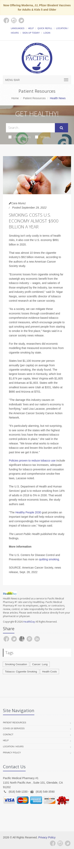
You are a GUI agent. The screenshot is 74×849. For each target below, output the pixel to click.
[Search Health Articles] (30, 127)
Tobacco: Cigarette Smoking (21, 671)
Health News (19, 137)
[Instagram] (60, 843)
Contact (8, 734)
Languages (17, 28)
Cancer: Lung (40, 664)
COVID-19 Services (13, 728)
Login (46, 33)
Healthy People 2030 (28, 512)
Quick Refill (44, 28)
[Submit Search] (61, 128)
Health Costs (49, 671)
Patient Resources (34, 98)
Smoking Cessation (16, 664)
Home (15, 98)
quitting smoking (49, 559)
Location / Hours (13, 746)
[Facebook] (52, 843)
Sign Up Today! (31, 33)
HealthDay (29, 621)
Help (31, 28)
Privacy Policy (12, 752)
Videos (42, 137)
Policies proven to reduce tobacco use (32, 460)
